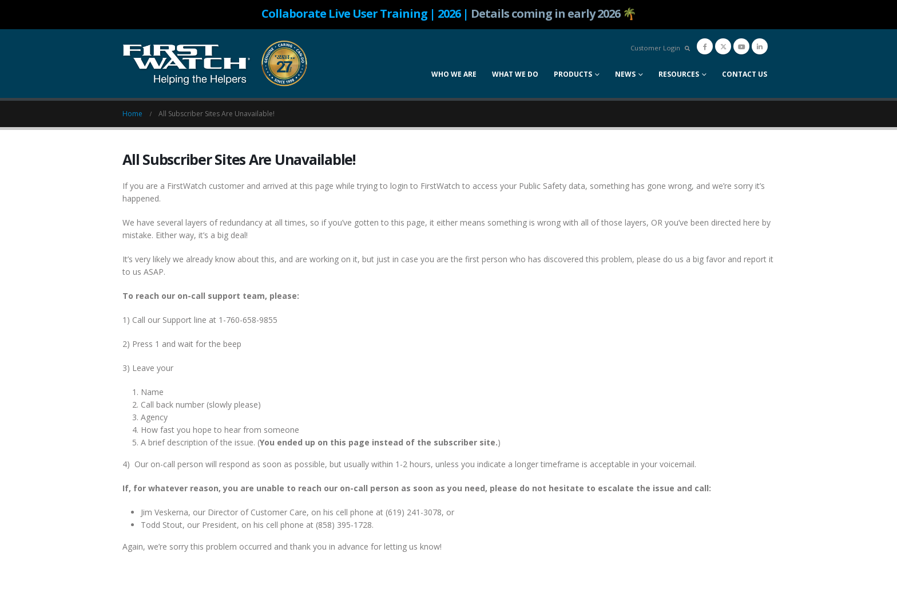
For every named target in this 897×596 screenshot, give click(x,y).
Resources (678, 74)
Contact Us (744, 74)
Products (573, 74)
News (625, 74)
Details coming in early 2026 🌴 (553, 13)
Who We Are (454, 74)
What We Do (515, 74)
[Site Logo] (215, 63)
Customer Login (655, 48)
